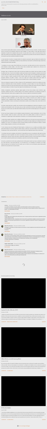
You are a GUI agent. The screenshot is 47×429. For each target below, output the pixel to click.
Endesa (17, 196)
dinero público (12, 196)
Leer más (44, 321)
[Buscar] (42, 2)
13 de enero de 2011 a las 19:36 (19, 249)
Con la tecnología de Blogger (23, 425)
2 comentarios (10, 419)
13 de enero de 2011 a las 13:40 (14, 205)
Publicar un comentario (12, 321)
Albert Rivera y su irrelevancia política (11, 359)
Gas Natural (28, 196)
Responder (7, 211)
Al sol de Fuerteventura (10, 2)
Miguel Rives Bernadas (9, 225)
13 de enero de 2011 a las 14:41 (16, 213)
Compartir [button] (42, 196)
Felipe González (22, 196)
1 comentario (10, 370)
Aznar (7, 196)
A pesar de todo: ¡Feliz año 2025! (9, 310)
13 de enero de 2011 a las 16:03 (19, 225)
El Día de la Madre (6, 408)
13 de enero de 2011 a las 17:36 (19, 243)
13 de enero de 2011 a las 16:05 (19, 234)
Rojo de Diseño (7, 213)
